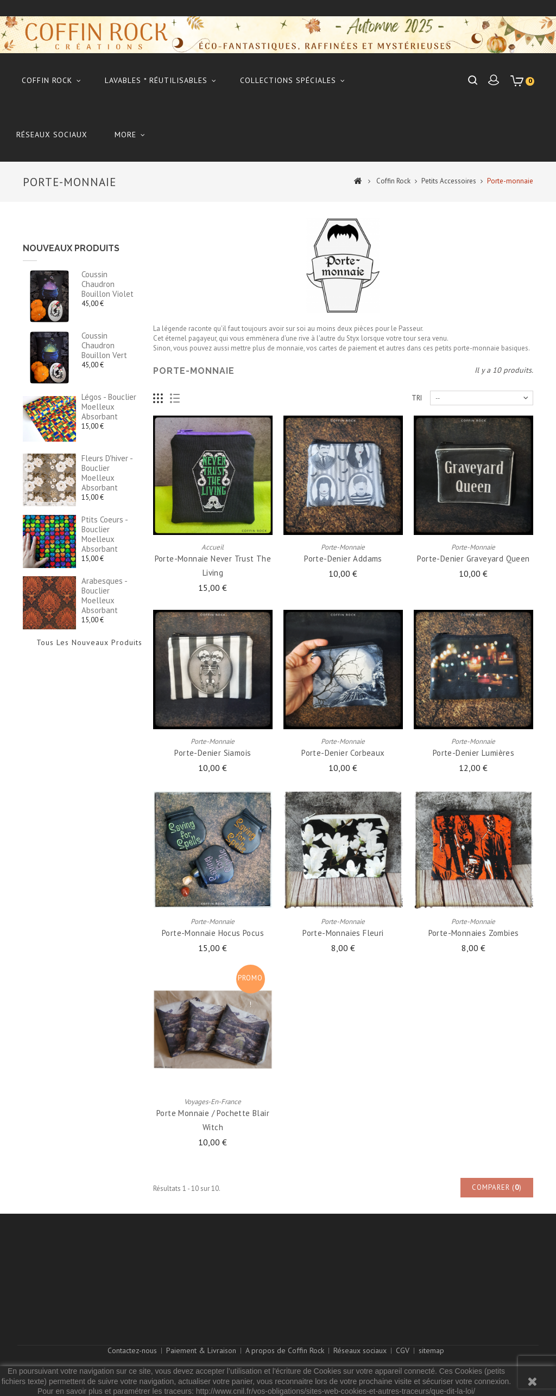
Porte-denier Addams (343, 558)
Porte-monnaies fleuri (342, 933)
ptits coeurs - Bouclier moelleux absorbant (104, 534)
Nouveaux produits (71, 248)
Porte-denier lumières (473, 753)
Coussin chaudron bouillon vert (104, 345)
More (125, 134)
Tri (417, 398)
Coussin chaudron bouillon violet (107, 284)
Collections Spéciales (288, 80)
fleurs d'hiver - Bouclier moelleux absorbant (106, 473)
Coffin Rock (47, 80)
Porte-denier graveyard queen (473, 558)
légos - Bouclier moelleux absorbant (108, 407)
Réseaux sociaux (51, 134)
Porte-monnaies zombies (473, 933)
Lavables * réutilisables (156, 80)
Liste (175, 398)
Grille (158, 398)
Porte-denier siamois (212, 753)
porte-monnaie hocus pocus (213, 933)
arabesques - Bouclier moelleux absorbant (104, 595)
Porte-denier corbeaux (342, 753)
